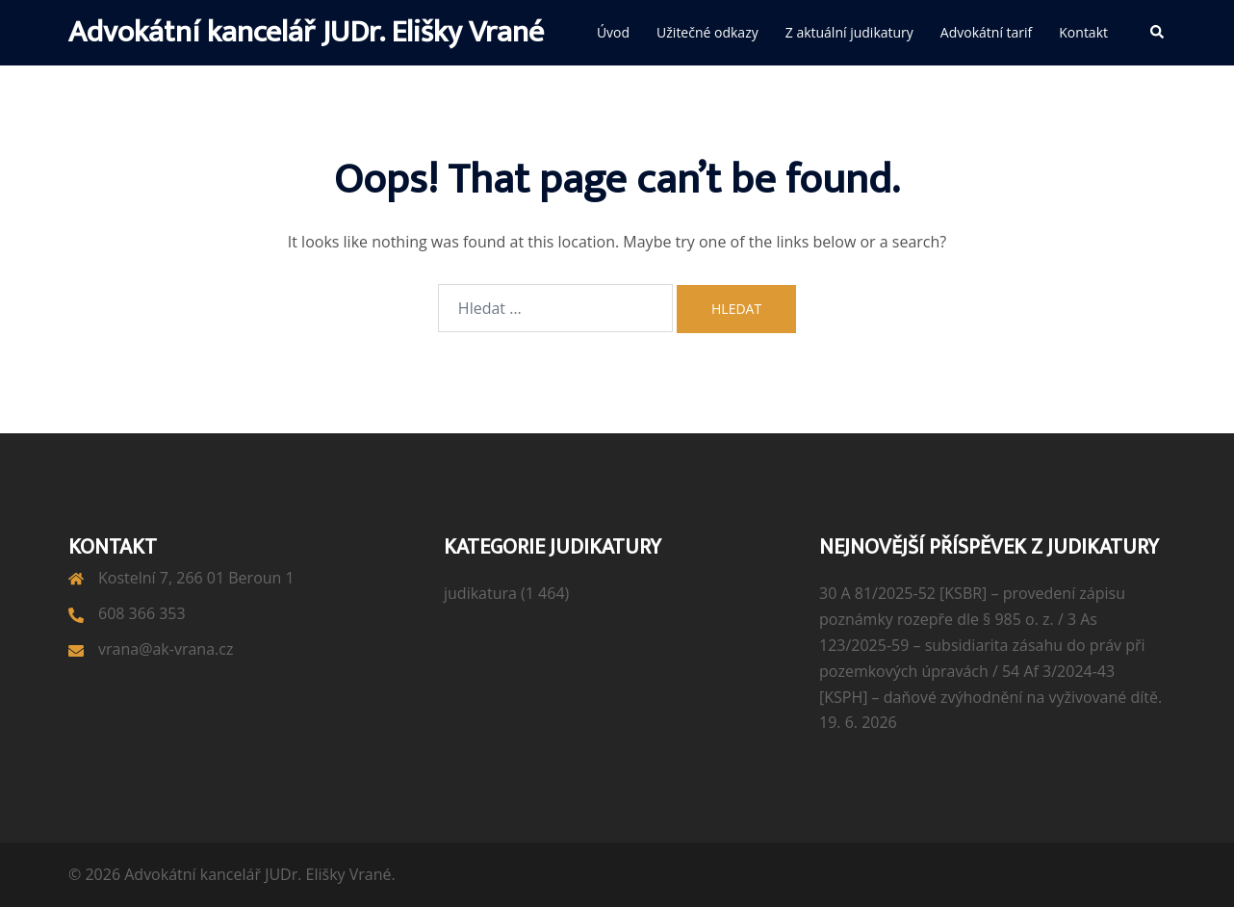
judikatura (480, 593)
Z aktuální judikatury (849, 32)
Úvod (613, 32)
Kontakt (1083, 32)
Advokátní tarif (986, 32)
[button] (1158, 32)
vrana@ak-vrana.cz (165, 649)
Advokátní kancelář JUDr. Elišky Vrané (306, 32)
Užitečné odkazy (707, 32)
